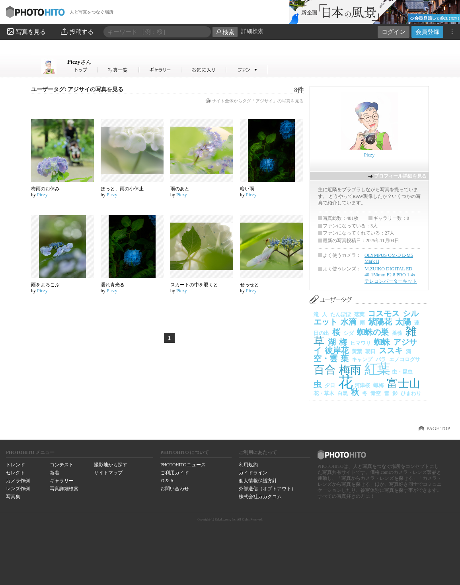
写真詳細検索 (64, 488)
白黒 (342, 393)
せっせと (249, 285)
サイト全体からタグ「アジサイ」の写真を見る (258, 100)
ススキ (391, 350)
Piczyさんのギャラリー (160, 69)
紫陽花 (380, 321)
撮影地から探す (110, 464)
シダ (348, 333)
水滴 (349, 321)
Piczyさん (82, 69)
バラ (381, 359)
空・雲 (325, 358)
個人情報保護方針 (258, 480)
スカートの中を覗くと (194, 285)
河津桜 (362, 385)
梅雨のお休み (45, 189)
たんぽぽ (340, 314)
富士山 (403, 383)
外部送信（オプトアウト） (267, 488)
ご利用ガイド (174, 472)
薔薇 (397, 333)
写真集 (13, 496)
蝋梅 (378, 385)
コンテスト (62, 464)
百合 (325, 370)
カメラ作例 (18, 480)
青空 (375, 393)
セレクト (15, 472)
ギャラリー (62, 480)
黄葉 (357, 351)
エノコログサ (404, 359)
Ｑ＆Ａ (167, 480)
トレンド (15, 464)
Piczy (79, 62)
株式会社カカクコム (260, 496)
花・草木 (324, 393)
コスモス (384, 313)
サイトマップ (108, 472)
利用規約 (248, 464)
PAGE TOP (438, 428)
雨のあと (179, 189)
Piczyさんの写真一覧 (118, 69)
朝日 (370, 351)
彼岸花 (337, 350)
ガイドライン (253, 472)
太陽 (403, 321)
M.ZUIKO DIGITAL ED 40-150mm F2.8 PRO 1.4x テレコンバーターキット (390, 275)
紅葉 (376, 369)
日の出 (321, 333)
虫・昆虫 (402, 372)
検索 (225, 32)
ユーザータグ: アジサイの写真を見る (77, 89)
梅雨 (350, 370)
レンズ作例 (18, 488)
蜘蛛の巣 (373, 332)
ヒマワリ (360, 343)
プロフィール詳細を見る (400, 176)
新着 (54, 472)
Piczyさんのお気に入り (203, 69)
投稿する (77, 31)
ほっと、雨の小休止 (122, 189)
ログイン (393, 31)
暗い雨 (247, 189)
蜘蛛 (382, 342)
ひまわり (411, 393)
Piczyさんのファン (247, 69)
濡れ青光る (113, 285)
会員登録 (427, 31)
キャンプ (362, 359)
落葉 (359, 314)
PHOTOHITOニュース (182, 464)
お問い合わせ (174, 488)
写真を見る (26, 31)
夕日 (330, 385)
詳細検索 (252, 31)
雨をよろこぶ (45, 285)
